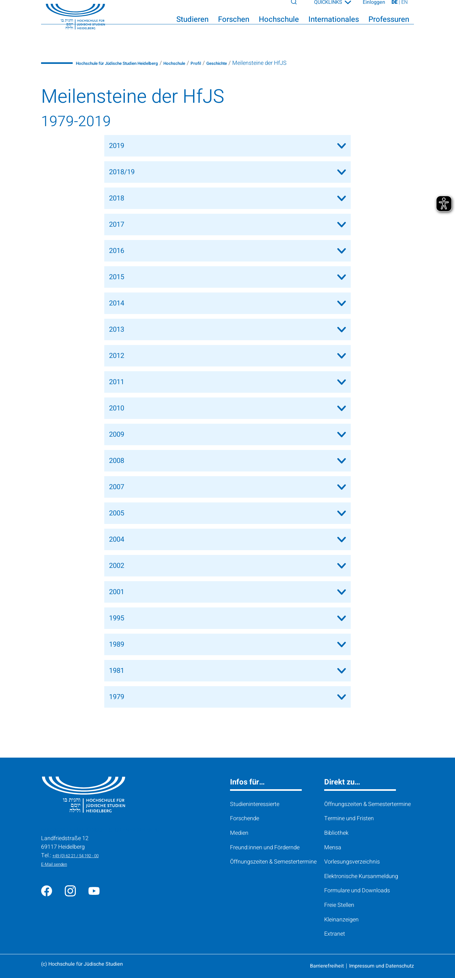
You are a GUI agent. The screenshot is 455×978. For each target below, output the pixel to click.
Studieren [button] (192, 25)
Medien (239, 833)
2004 (116, 539)
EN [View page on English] (404, 8)
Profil (236, 63)
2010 (116, 408)
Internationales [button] (333, 25)
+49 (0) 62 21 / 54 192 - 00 (84, 855)
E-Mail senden (58, 864)
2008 (116, 461)
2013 (116, 329)
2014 (116, 303)
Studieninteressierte (254, 804)
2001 (116, 592)
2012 (116, 356)
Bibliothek (336, 833)
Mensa (332, 847)
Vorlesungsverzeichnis (352, 862)
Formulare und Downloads (357, 890)
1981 (116, 671)
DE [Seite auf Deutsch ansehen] (395, 8)
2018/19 (122, 172)
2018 (116, 198)
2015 (116, 277)
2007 (116, 487)
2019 (116, 146)
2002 (116, 566)
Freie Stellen (339, 905)
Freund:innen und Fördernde (265, 847)
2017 (116, 224)
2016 (116, 251)
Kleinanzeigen (341, 919)
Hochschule (209, 63)
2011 (116, 382)
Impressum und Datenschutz (381, 966)
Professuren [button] (388, 25)
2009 (116, 434)
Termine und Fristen (349, 818)
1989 (116, 644)
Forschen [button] (233, 25)
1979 (116, 697)
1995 (116, 618)
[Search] (300, 7)
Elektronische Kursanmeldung (361, 876)
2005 (116, 513)
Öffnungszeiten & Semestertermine (273, 862)
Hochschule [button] (279, 25)
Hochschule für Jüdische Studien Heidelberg (132, 63)
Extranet (334, 934)
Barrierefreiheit (327, 966)
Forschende (244, 818)
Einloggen (374, 8)
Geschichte (263, 63)
